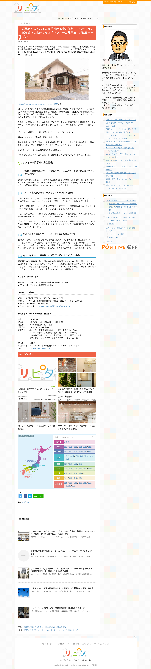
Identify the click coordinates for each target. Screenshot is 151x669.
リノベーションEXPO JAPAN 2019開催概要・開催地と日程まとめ (58, 608)
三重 (75, 464)
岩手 (70, 447)
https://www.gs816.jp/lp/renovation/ (54, 306)
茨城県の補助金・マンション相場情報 (123, 213)
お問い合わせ (86, 644)
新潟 (75, 451)
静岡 (80, 464)
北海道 (58, 442)
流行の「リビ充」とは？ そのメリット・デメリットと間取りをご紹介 (52, 630)
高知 (80, 478)
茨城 (86, 456)
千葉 (77, 456)
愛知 (65, 464)
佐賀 (70, 483)
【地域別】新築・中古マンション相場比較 (121, 201)
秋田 (80, 447)
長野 (70, 451)
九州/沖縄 (58, 484)
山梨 (65, 451)
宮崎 (89, 483)
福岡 (65, 483)
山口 (85, 473)
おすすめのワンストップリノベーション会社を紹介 (76, 660)
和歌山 (90, 469)
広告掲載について (64, 644)
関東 (58, 458)
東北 (58, 447)
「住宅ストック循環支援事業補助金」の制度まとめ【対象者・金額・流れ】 (62, 588)
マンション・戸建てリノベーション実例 (120, 217)
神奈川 (71, 456)
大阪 (65, 469)
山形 (85, 447)
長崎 (75, 483)
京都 (75, 469)
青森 (65, 447)
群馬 (67, 459)
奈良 (85, 469)
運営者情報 (76, 644)
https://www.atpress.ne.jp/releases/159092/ (38, 104)
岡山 (70, 473)
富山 (80, 451)
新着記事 (25, 502)
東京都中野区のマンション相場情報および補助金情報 (45, 627)
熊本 (80, 483)
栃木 (91, 456)
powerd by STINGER (90, 665)
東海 (58, 464)
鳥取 (75, 473)
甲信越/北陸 (58, 451)
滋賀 (80, 469)
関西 (58, 468)
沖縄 (73, 486)
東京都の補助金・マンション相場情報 (123, 204)
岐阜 (70, 464)
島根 (80, 473)
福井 (89, 451)
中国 (58, 473)
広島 (65, 473)
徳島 (70, 478)
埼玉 (81, 456)
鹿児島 (68, 486)
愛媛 (75, 478)
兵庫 (70, 469)
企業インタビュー (115, 237)
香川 (65, 478)
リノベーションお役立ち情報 (116, 220)
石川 (85, 451)
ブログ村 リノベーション (101, 644)
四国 (58, 478)
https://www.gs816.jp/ (40, 348)
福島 (89, 447)
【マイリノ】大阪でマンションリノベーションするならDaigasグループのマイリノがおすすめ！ (121, 123)
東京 (65, 456)
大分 (85, 483)
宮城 (75, 447)
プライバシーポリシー (48, 644)
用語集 (111, 224)
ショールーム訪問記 (116, 234)
